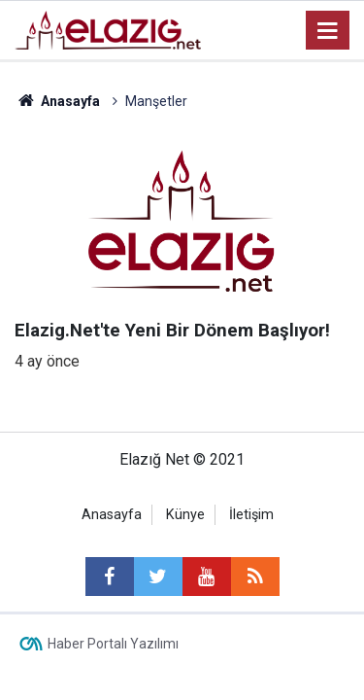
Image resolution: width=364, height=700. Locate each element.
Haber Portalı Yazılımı (113, 643)
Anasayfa (112, 515)
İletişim (251, 515)
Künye (185, 515)
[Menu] (328, 31)
